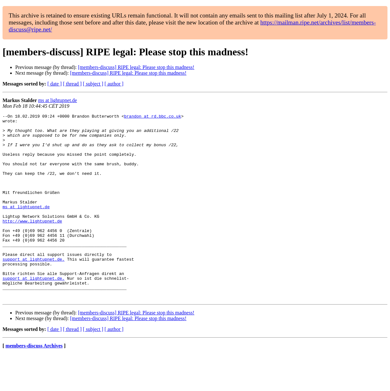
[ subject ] (93, 83)
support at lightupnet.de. (34, 289)
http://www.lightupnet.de (32, 243)
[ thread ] (72, 83)
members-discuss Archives (34, 383)
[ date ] (54, 83)
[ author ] (114, 83)
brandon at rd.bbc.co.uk (152, 117)
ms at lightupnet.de (57, 100)
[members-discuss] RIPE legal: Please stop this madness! (136, 67)
